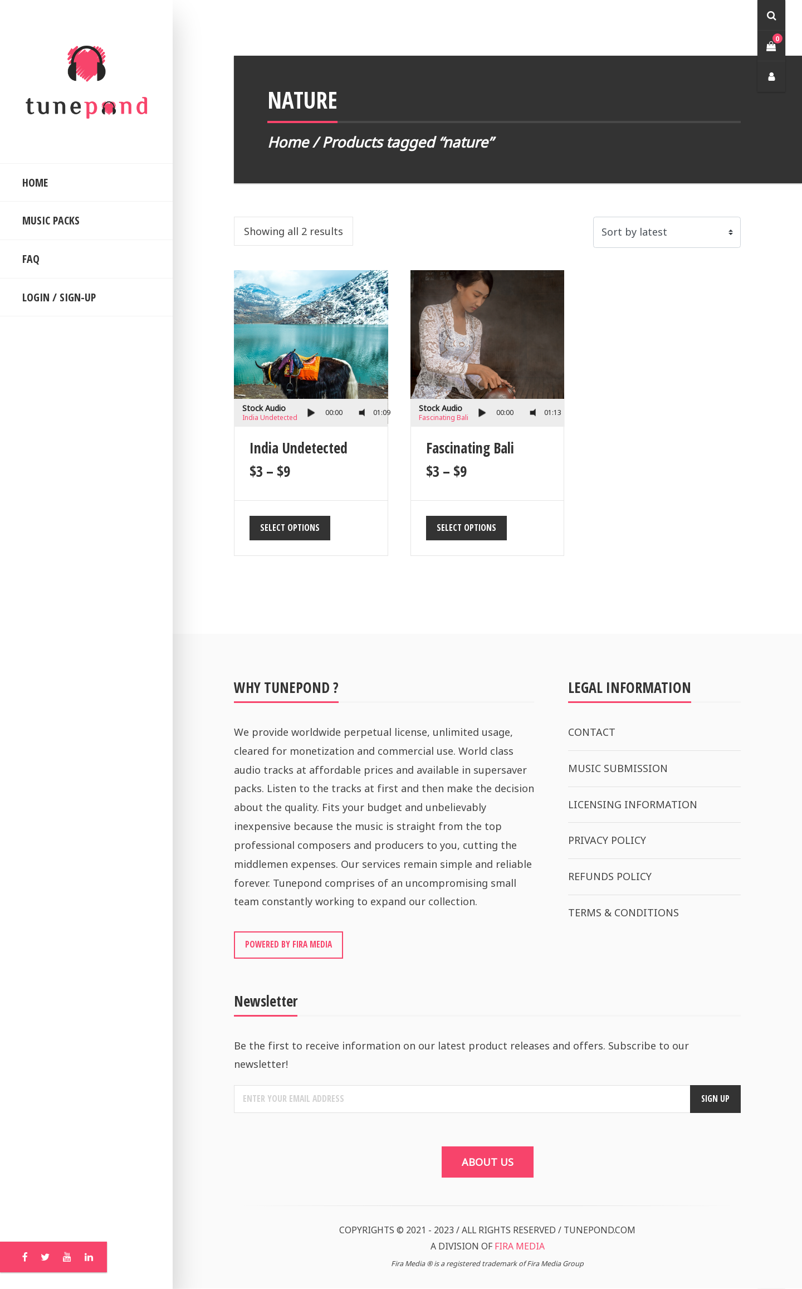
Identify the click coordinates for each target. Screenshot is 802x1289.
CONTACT (591, 732)
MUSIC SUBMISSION (618, 768)
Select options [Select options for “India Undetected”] (290, 527)
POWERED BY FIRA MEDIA (288, 945)
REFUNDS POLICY (610, 876)
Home (288, 142)
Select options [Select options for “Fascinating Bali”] (466, 527)
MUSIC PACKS (51, 220)
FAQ (31, 258)
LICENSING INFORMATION (632, 804)
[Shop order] (667, 232)
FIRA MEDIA (520, 1247)
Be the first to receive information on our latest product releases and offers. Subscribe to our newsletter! (461, 1055)
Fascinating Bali (443, 417)
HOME (35, 182)
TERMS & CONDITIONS (623, 912)
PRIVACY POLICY (607, 840)
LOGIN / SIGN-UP (59, 297)
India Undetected (269, 417)
